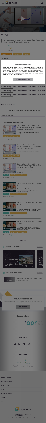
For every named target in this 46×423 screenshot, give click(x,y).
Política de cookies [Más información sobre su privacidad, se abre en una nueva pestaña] (17, 74)
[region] (23, 72)
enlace (36, 73)
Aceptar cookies (23, 79)
